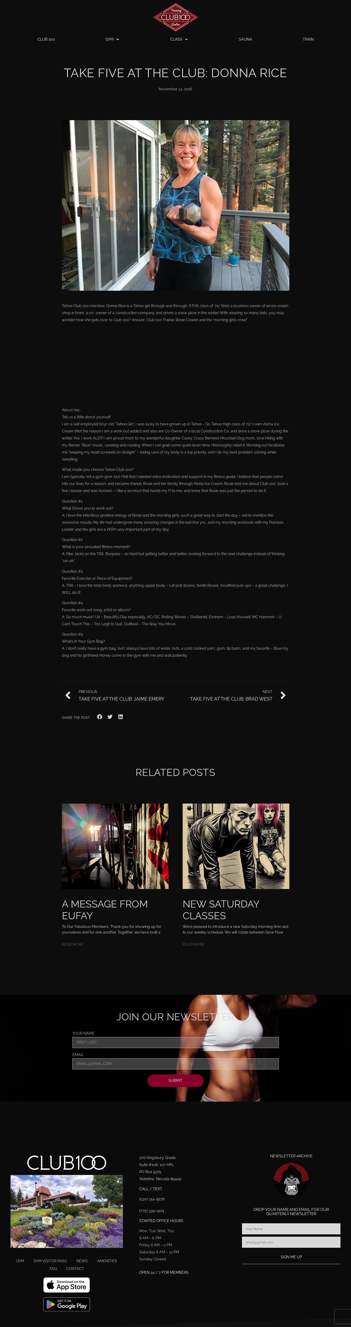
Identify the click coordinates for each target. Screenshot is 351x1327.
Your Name (83, 1034)
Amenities (107, 1261)
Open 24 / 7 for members (164, 1272)
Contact (75, 1268)
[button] (99, 717)
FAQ (53, 1268)
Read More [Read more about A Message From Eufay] (72, 944)
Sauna (245, 39)
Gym (113, 39)
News (82, 1261)
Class (179, 39)
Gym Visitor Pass (50, 1261)
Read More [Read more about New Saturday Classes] (193, 944)
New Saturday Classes (221, 910)
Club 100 (46, 39)
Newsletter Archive (291, 1156)
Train (308, 39)
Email (78, 1055)
